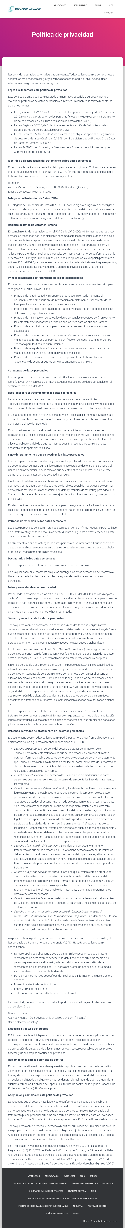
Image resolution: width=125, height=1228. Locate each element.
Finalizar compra (77, 1191)
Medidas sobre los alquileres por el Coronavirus (43, 1206)
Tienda (98, 5)
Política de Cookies (97, 1206)
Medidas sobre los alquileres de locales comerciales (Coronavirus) (62, 1198)
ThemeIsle (112, 1221)
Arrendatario (80, 5)
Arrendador (60, 5)
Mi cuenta (108, 13)
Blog (111, 5)
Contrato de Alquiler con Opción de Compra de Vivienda (39, 1183)
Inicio (93, 1191)
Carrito (94, 1176)
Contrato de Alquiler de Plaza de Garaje (92, 1183)
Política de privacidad (57, 1213)
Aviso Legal (69, 1176)
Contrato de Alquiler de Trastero (46, 1191)
